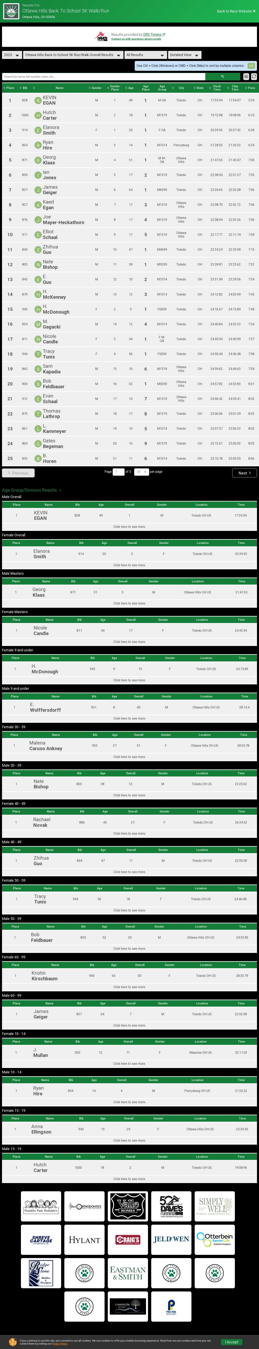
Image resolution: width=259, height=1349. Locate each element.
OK (251, 66)
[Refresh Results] (254, 76)
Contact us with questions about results (136, 38)
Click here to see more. (129, 527)
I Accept (231, 1342)
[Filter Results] (246, 76)
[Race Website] (12, 11)
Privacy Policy (59, 1343)
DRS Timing (152, 35)
